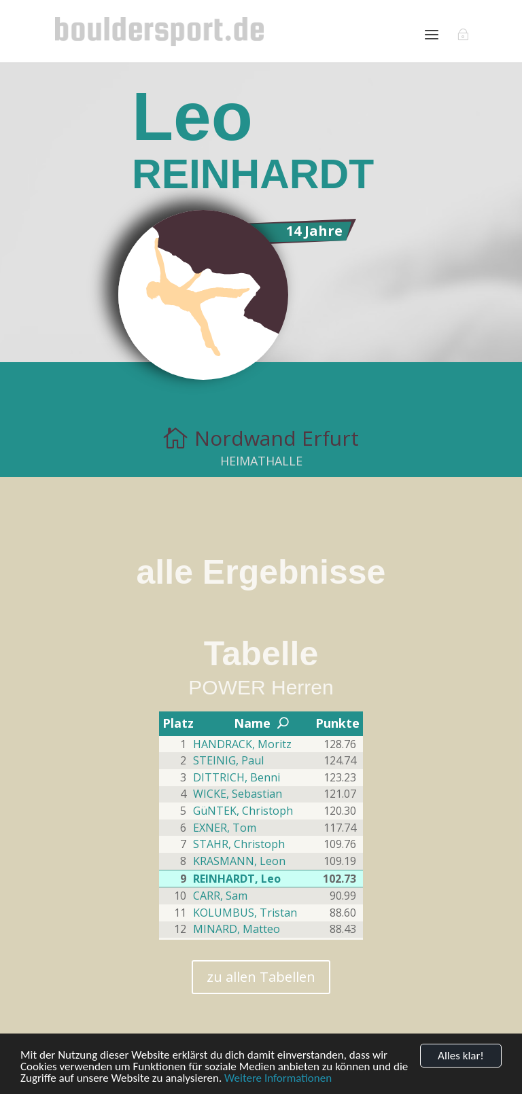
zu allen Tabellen (261, 977)
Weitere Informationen (278, 1078)
